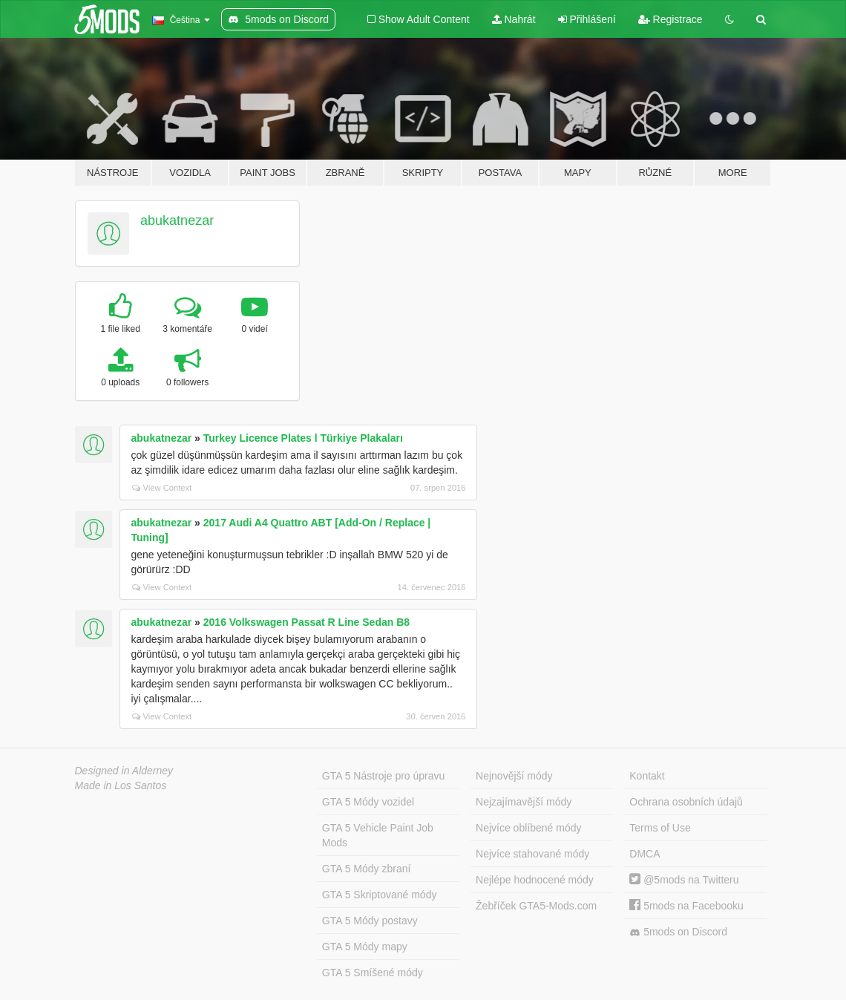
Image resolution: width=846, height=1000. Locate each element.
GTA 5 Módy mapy (364, 946)
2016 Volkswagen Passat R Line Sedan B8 (306, 622)
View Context (162, 487)
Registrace (670, 19)
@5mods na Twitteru (683, 879)
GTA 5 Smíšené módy (372, 972)
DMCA (644, 854)
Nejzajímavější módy (523, 802)
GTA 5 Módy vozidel (368, 802)
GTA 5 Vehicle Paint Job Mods (377, 835)
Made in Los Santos (121, 785)
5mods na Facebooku (686, 905)
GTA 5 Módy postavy (370, 921)
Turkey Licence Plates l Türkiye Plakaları (303, 438)
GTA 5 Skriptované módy (379, 895)
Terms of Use (659, 828)
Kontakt (646, 776)
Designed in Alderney (124, 771)
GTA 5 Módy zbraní (366, 869)
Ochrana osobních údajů (686, 802)
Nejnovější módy (514, 776)
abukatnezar (177, 220)
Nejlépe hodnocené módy (535, 880)
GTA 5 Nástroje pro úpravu (383, 776)
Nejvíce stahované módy (532, 854)
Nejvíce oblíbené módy (528, 828)
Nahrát (514, 19)
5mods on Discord (678, 932)
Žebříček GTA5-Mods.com (536, 906)
